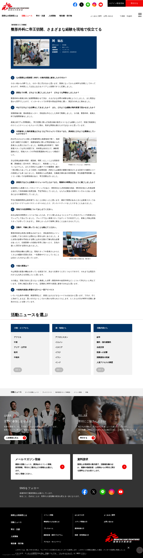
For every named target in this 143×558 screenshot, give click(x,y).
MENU (140, 15)
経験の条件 (35, 86)
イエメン (71, 342)
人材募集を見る (12, 438)
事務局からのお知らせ (51, 522)
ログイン (116, 3)
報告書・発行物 (65, 16)
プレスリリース (47, 392)
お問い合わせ (108, 16)
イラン (71, 357)
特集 (86, 392)
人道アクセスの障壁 (113, 362)
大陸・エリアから (21, 328)
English (129, 16)
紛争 (113, 337)
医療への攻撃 (113, 352)
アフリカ (30, 337)
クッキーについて (65, 553)
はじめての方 (79, 515)
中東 (30, 342)
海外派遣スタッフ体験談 (62, 392)
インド (71, 362)
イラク (71, 352)
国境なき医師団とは (10, 16)
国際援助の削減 (113, 357)
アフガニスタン (71, 337)
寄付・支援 (40, 16)
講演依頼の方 (79, 528)
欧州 (30, 352)
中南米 (30, 357)
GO (16, 370)
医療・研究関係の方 (82, 535)
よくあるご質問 (96, 16)
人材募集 (52, 16)
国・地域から (61, 328)
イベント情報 (48, 515)
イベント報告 (78, 392)
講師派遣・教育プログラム (53, 535)
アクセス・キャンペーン (52, 542)
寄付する (134, 3)
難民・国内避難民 (113, 342)
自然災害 (113, 347)
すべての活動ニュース (32, 392)
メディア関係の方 (81, 522)
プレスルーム (48, 528)
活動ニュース (16, 392)
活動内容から (102, 328)
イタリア (71, 347)
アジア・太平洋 (30, 347)
